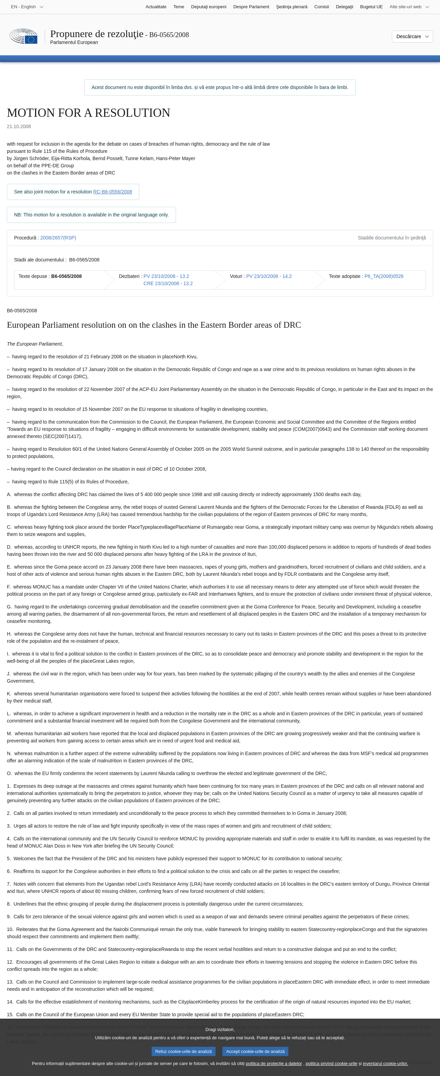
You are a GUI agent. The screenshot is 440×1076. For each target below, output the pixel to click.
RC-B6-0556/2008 (112, 191)
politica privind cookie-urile (331, 1069)
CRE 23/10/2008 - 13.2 (168, 283)
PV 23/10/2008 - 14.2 (269, 276)
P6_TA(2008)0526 (384, 276)
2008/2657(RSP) (58, 237)
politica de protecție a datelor (274, 1069)
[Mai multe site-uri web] (409, 7)
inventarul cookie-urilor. (385, 1069)
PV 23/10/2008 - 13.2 (166, 276)
